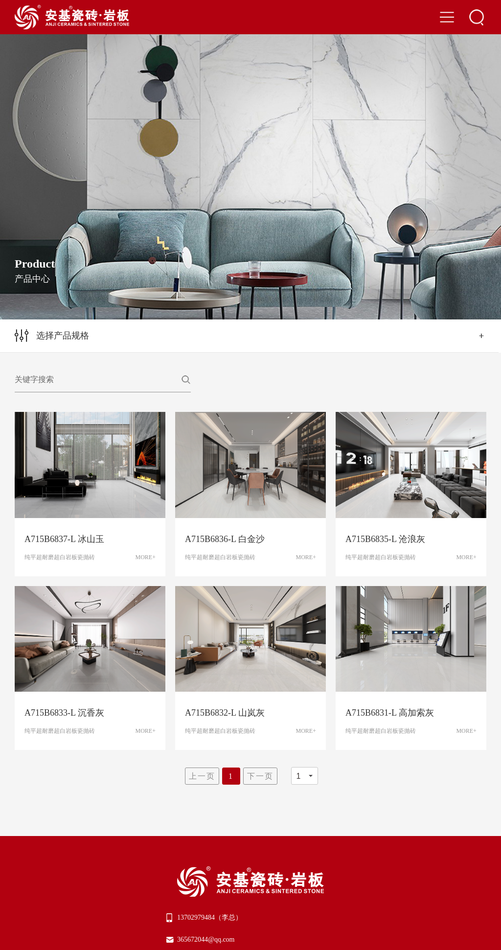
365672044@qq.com (206, 939)
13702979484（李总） (209, 917)
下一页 (260, 776)
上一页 (202, 776)
